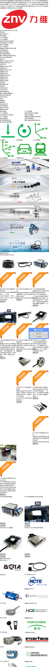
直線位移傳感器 (4, 52)
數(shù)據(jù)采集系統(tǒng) (8, 55)
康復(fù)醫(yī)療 (4, 91)
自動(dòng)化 (4, 88)
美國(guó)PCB (4, 79)
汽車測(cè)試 (3, 89)
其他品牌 (2, 82)
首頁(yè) (2, 32)
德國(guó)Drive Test (5, 70)
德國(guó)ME (3, 77)
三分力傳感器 (4, 37)
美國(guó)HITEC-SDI (6, 66)
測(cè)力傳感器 (4, 44)
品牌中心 (2, 59)
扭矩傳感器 (3, 35)
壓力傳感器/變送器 (5, 53)
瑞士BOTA (3, 64)
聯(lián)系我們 (4, 109)
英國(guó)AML (4, 73)
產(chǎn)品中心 (4, 34)
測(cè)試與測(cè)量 (5, 95)
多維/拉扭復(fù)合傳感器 (7, 41)
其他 (1, 98)
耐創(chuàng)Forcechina (7, 61)
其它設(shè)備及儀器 (6, 57)
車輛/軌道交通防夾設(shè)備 (8, 48)
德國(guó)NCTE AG (5, 62)
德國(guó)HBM (4, 80)
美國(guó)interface (5, 75)
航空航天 (2, 86)
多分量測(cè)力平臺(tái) (6, 43)
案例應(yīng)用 (4, 84)
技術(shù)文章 (4, 104)
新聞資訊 (2, 100)
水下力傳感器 (4, 46)
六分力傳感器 (4, 39)
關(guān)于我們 (4, 107)
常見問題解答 (4, 106)
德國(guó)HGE (4, 71)
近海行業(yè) (3, 97)
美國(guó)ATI (3, 68)
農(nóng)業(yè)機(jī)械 (6, 93)
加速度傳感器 (4, 50)
